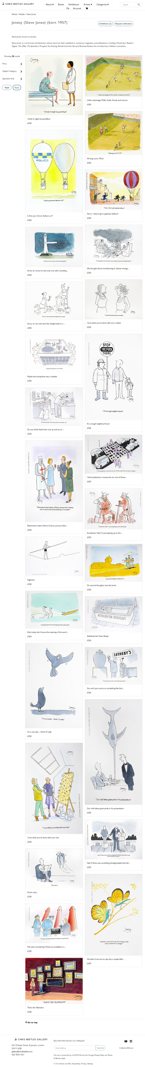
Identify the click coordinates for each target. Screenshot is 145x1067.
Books (61, 4)
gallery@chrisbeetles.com (22, 1051)
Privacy (84, 1063)
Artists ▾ (88, 4)
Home (14, 14)
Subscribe (100, 1047)
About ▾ (50, 4)
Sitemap (90, 1063)
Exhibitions (74, 4)
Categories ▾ (103, 4)
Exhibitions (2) (105, 23)
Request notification (123, 23)
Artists (22, 14)
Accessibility (76, 1063)
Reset (17, 87)
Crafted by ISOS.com (126, 1048)
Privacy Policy (99, 1055)
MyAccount (73, 8)
